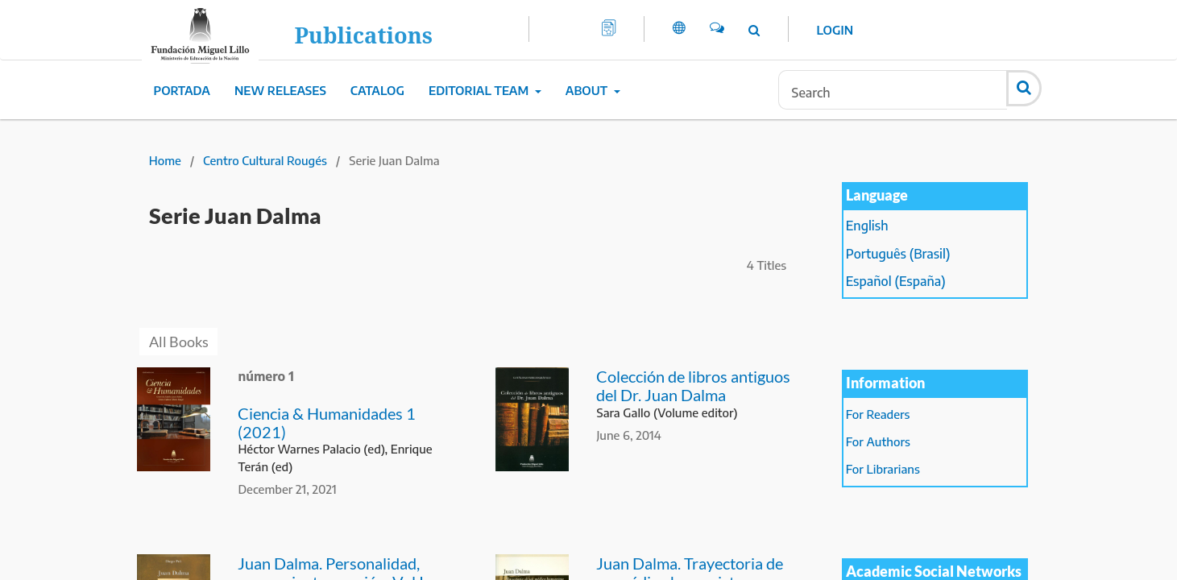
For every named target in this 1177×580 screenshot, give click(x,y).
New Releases (280, 90)
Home (165, 160)
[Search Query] (892, 90)
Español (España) (896, 281)
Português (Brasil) (898, 254)
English (867, 226)
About (588, 90)
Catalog (377, 90)
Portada (182, 90)
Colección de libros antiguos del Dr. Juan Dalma (693, 385)
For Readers (878, 414)
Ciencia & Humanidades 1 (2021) (327, 422)
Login (835, 30)
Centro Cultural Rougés (265, 160)
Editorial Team (480, 90)
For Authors (878, 441)
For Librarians (883, 469)
